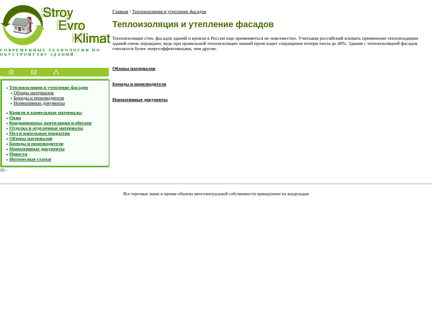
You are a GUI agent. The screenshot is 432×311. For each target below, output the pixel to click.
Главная (120, 11)
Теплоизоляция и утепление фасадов (49, 87)
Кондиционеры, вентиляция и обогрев (51, 122)
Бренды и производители (39, 97)
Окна (15, 117)
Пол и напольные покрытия (40, 133)
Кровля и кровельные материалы (46, 112)
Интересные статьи (30, 159)
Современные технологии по (50, 50)
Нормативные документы (39, 102)
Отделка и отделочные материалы (46, 127)
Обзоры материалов (34, 92)
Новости (19, 153)
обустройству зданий (37, 54)
